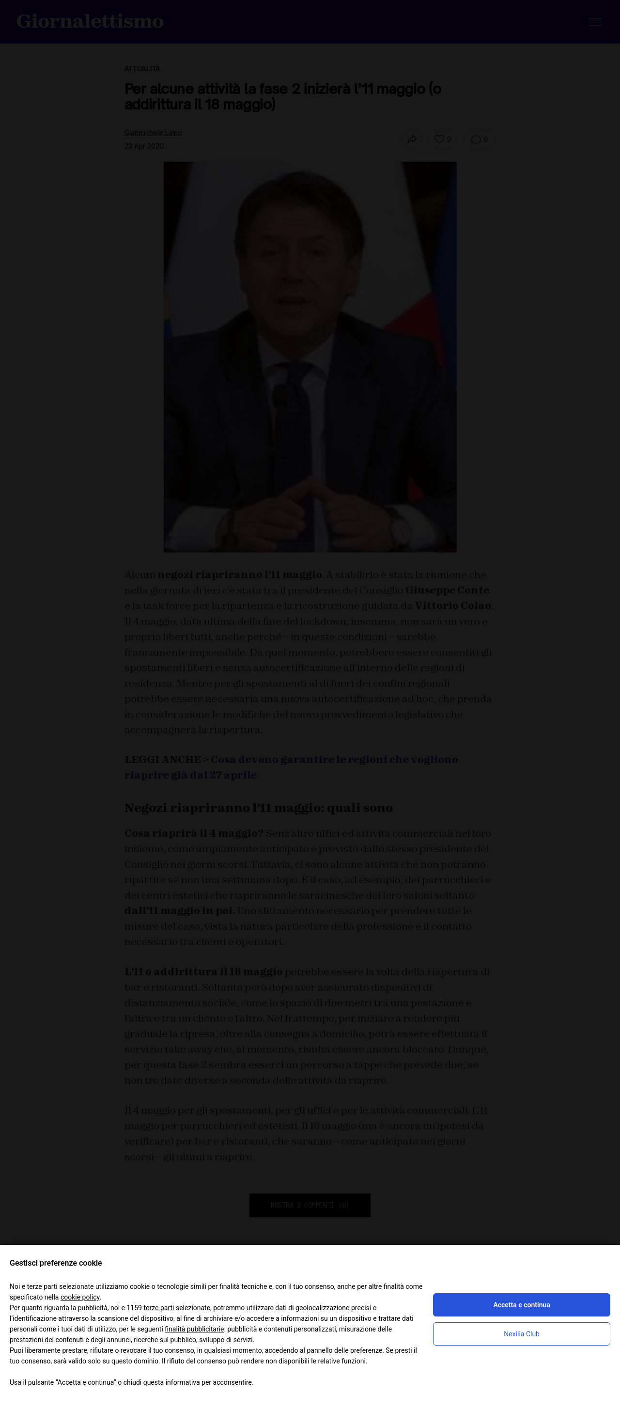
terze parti (158, 1308)
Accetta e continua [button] (521, 1305)
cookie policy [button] (80, 1297)
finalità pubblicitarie (194, 1329)
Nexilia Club (522, 1334)
